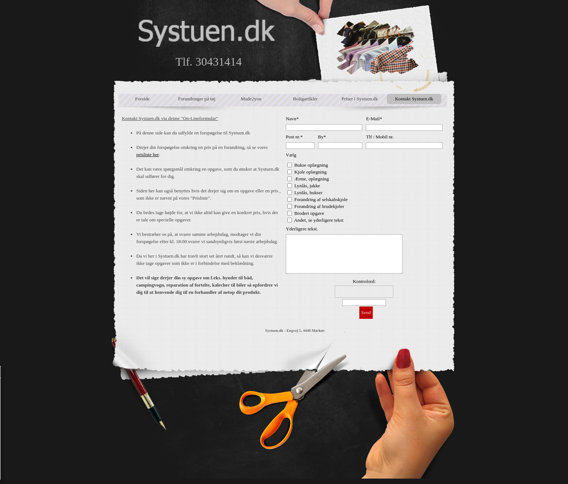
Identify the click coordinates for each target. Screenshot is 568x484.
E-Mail (374, 118)
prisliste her (147, 154)
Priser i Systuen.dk (360, 98)
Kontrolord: (364, 281)
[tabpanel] (201, 205)
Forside (142, 98)
